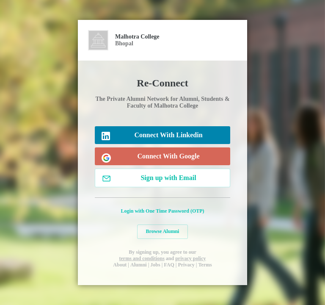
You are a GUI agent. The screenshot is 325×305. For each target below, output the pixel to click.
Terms (205, 265)
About (120, 265)
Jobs (155, 265)
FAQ (169, 265)
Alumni (138, 265)
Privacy (186, 265)
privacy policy (190, 258)
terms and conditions (141, 258)
